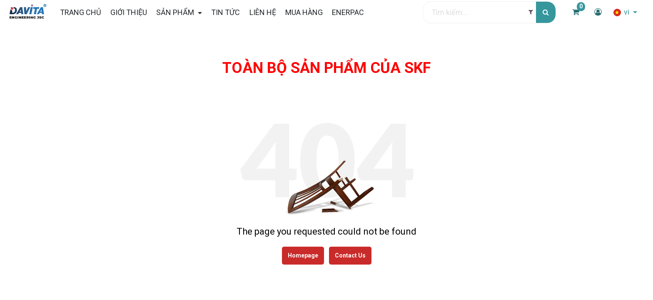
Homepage (303, 255)
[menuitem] (80, 12)
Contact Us (350, 255)
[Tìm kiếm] (546, 12)
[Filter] (531, 12)
